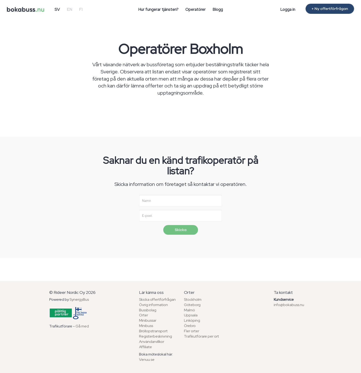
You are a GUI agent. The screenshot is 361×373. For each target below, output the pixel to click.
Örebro (190, 325)
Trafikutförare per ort (201, 336)
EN (69, 9)
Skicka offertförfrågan (157, 299)
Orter (143, 315)
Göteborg (192, 304)
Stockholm (192, 299)
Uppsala (191, 315)
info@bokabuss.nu (289, 304)
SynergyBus (79, 299)
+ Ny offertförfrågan (330, 8)
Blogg (218, 9)
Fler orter (191, 331)
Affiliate (145, 346)
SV (57, 9)
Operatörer (195, 9)
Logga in (287, 9)
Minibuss (146, 325)
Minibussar (147, 320)
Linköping (192, 320)
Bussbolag (147, 310)
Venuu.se (146, 359)
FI (80, 9)
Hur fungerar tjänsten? (158, 9)
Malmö (189, 310)
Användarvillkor (151, 341)
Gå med (82, 326)
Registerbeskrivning (155, 336)
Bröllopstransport (153, 331)
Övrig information (153, 304)
